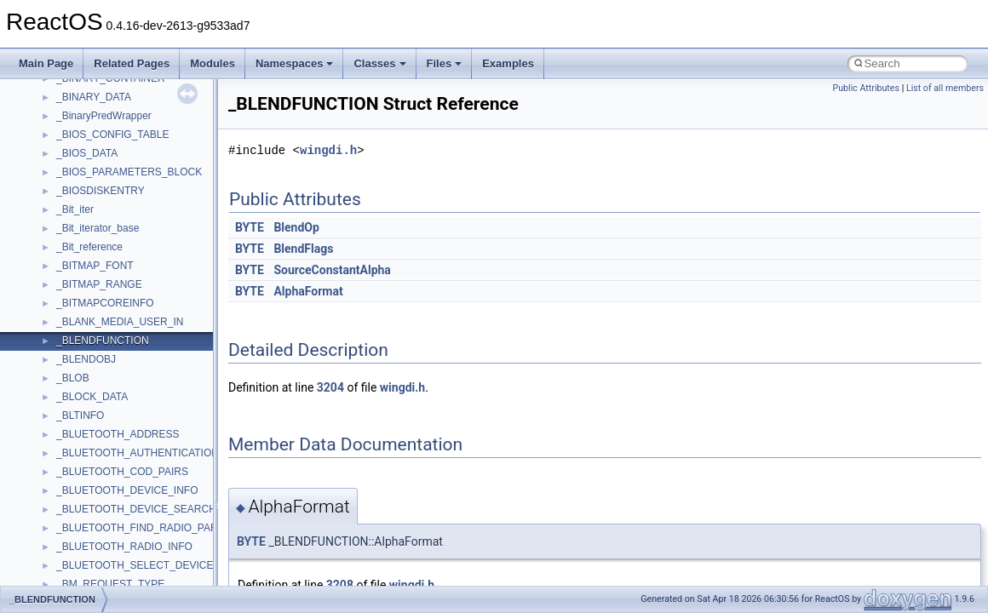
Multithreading (61, 261)
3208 (339, 585)
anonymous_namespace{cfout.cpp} (135, 580)
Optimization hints (69, 280)
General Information (74, 336)
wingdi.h (328, 150)
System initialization (73, 243)
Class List (65, 449)
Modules (212, 63)
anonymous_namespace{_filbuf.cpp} (138, 542)
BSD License (58, 318)
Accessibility (84, 524)
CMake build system (75, 149)
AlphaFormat (307, 291)
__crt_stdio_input (95, 467)
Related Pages (131, 63)
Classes (379, 63)
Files (444, 63)
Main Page (46, 63)
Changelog (53, 111)
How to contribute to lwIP (85, 130)
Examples (508, 63)
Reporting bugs (63, 205)
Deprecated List (65, 374)
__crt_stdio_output (98, 486)
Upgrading (52, 93)
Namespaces (295, 63)
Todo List (49, 355)
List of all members (945, 88)
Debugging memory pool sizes (97, 186)
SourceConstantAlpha (331, 270)
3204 (330, 387)
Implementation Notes (79, 299)
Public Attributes (865, 88)
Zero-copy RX (60, 224)
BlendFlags (303, 248)
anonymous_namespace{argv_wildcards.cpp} (158, 561)
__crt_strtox (83, 505)
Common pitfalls (65, 168)
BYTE (249, 227)
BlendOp (296, 227)
